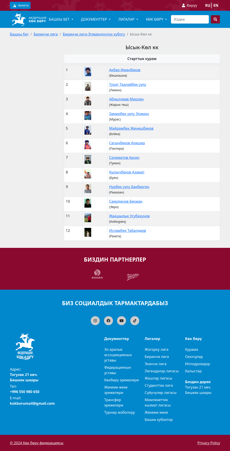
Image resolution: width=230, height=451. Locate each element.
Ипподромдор (197, 363)
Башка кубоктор (159, 419)
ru (207, 5)
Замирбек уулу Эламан (129, 113)
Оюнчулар (194, 356)
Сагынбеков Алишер (127, 142)
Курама (191, 349)
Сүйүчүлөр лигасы (161, 392)
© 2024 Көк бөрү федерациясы (36, 442)
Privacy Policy (208, 442)
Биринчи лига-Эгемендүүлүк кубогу (94, 34)
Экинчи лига (155, 363)
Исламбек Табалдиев (127, 230)
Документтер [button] (94, 19)
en (215, 5)
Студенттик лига (159, 385)
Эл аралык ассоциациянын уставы (118, 355)
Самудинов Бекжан (126, 201)
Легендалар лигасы (162, 371)
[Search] (190, 19)
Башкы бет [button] (59, 19)
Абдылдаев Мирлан (126, 99)
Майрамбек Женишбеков (131, 128)
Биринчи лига (45, 34)
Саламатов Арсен (124, 157)
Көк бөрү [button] (155, 19)
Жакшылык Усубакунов (129, 215)
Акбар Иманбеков (124, 69)
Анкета (20, 5)
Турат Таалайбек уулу (127, 84)
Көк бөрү (37, 21)
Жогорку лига (156, 349)
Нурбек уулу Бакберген (129, 186)
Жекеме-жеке (156, 412)
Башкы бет (19, 34)
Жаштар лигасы (158, 378)
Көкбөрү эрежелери (121, 380)
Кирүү (192, 5)
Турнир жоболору (119, 412)
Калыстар (193, 371)
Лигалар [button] (126, 19)
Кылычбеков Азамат (127, 172)
